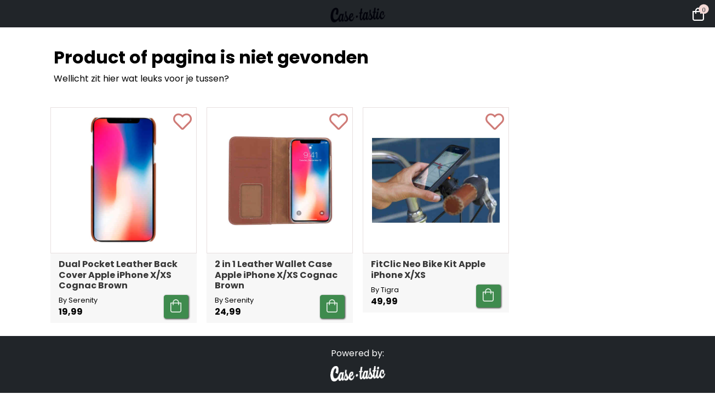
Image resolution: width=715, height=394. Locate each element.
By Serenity (78, 300)
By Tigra (385, 289)
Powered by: (357, 353)
